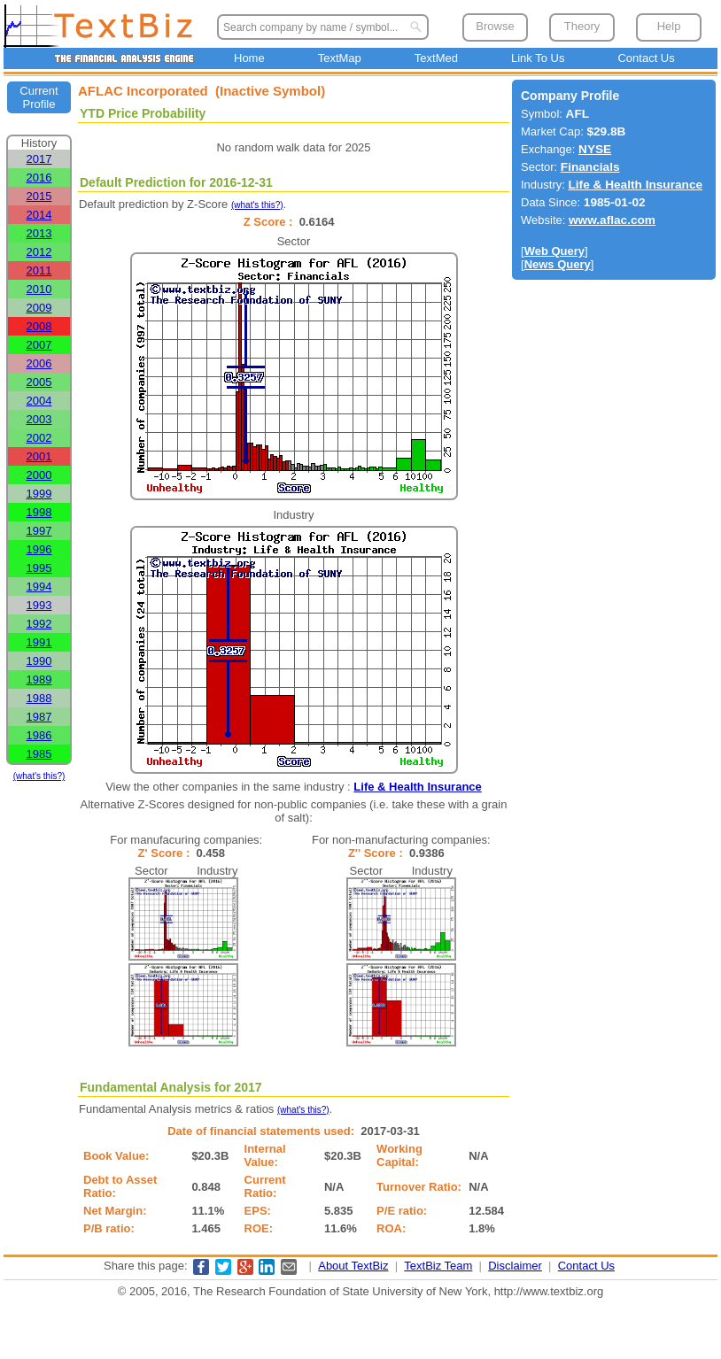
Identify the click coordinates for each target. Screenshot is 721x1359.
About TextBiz (353, 1265)
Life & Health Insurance (417, 786)
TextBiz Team (438, 1265)
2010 (39, 289)
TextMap (339, 58)
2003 (39, 419)
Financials (590, 167)
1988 (39, 698)
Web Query (554, 251)
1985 (39, 754)
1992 (39, 623)
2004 (39, 400)
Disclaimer (515, 1265)
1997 (39, 530)
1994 (39, 586)
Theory (582, 26)
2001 (39, 456)
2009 (39, 307)
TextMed (436, 58)
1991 (39, 642)
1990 (39, 661)
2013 (39, 233)
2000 (39, 475)
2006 (39, 363)
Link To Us (537, 58)
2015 (39, 196)
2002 (39, 437)
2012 (39, 252)
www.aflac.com (612, 220)
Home (249, 58)
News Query (557, 264)
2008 (39, 326)
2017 (39, 159)
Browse (495, 26)
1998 (39, 512)
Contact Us (645, 58)
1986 (39, 735)
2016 (39, 177)
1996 (39, 549)
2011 (39, 270)
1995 (39, 568)
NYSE (594, 149)
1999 (39, 493)
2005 (39, 382)
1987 (39, 716)
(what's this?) (39, 776)
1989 (39, 679)
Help (669, 26)
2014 (39, 214)
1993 (39, 605)
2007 (39, 344)
